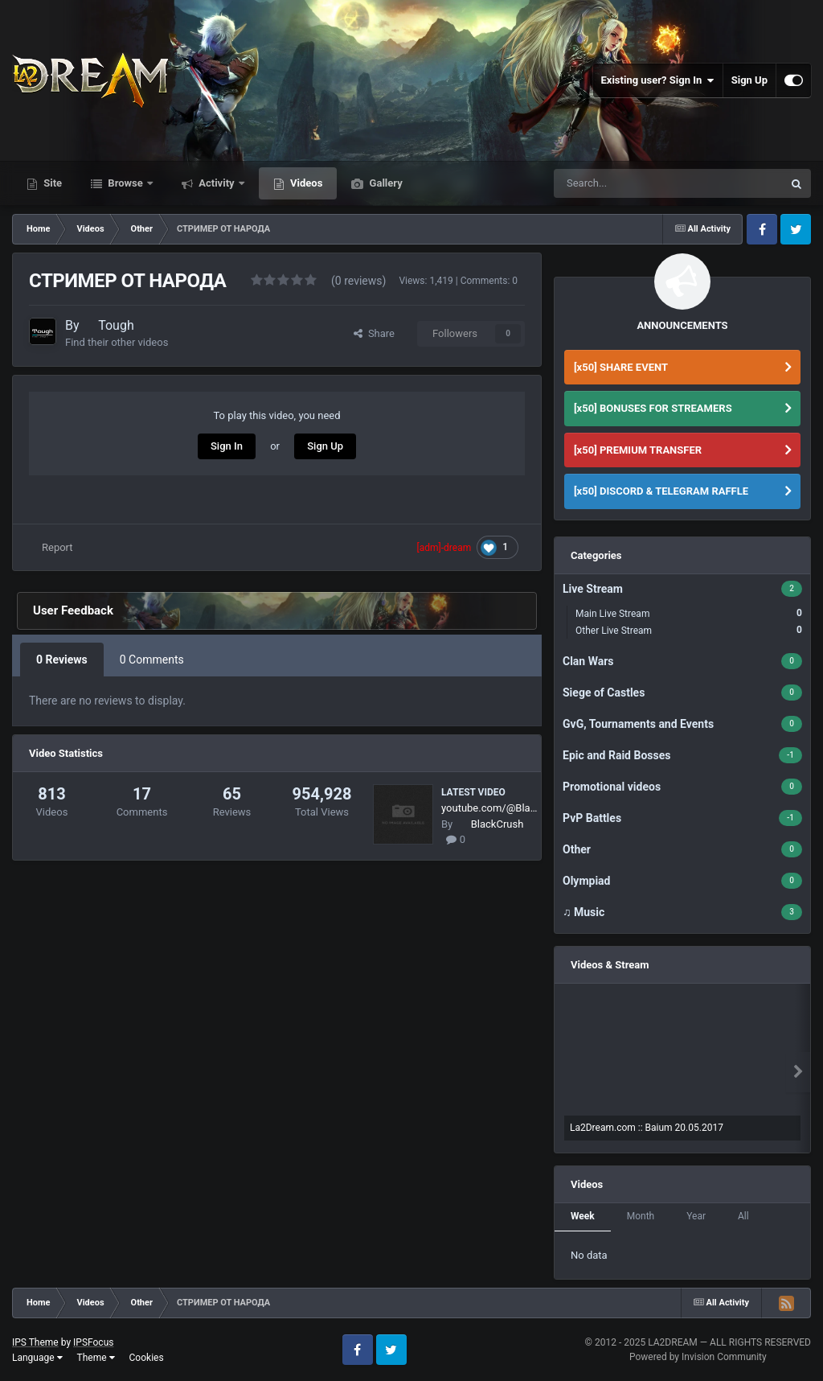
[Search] (640, 183)
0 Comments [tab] (152, 659)
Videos (305, 183)
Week (583, 1216)
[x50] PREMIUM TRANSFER (638, 450)
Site (51, 183)
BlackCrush (497, 824)
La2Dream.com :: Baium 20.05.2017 (646, 1127)
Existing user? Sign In (657, 80)
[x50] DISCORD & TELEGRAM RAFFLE (661, 491)
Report (57, 547)
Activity (216, 183)
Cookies (146, 1357)
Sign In (227, 446)
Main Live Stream (688, 613)
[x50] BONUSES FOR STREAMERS (653, 408)
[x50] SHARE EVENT (621, 367)
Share (374, 333)
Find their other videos (116, 342)
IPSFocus (93, 1342)
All (743, 1216)
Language (37, 1357)
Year (696, 1216)
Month (640, 1216)
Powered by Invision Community (698, 1357)
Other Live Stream (688, 630)
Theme (96, 1357)
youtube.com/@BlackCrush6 (491, 808)
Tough (116, 325)
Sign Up (749, 80)
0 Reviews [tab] (62, 659)
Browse (125, 183)
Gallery (384, 183)
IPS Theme (35, 1342)
